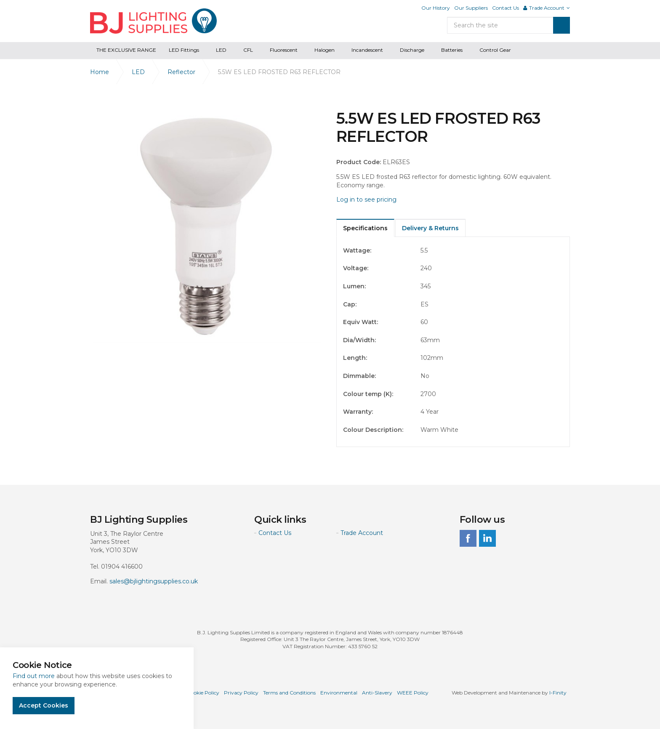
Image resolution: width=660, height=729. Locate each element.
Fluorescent (284, 50)
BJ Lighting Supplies (153, 21)
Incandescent (367, 50)
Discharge (412, 50)
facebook (468, 538)
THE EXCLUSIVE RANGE (126, 50)
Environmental (338, 692)
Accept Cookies (43, 705)
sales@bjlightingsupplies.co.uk (153, 581)
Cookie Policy (203, 692)
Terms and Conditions (289, 692)
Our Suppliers (471, 8)
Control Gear (495, 50)
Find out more (34, 676)
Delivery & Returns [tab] (430, 228)
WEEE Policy (412, 692)
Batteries (452, 50)
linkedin (487, 538)
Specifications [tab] (365, 228)
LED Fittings (184, 50)
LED (221, 50)
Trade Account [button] (546, 8)
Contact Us (505, 8)
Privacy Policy (241, 692)
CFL (248, 50)
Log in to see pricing (366, 199)
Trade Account (362, 533)
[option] (207, 226)
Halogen (324, 50)
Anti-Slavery (377, 692)
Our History (435, 8)
